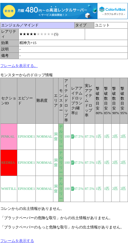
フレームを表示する (17, 241)
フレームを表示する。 (19, 66)
